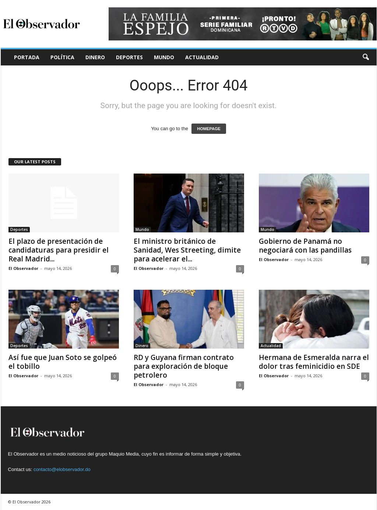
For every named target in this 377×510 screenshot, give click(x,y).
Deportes (129, 57)
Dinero (95, 57)
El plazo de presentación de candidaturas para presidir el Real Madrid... (58, 250)
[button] (365, 57)
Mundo (164, 57)
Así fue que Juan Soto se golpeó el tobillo (62, 362)
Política (62, 57)
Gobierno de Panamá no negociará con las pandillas (305, 245)
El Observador (23, 268)
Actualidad (202, 57)
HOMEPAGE (208, 128)
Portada (26, 57)
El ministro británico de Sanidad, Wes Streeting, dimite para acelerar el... (187, 250)
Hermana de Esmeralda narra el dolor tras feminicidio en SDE (314, 362)
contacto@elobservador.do (62, 469)
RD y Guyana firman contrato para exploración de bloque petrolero (184, 366)
